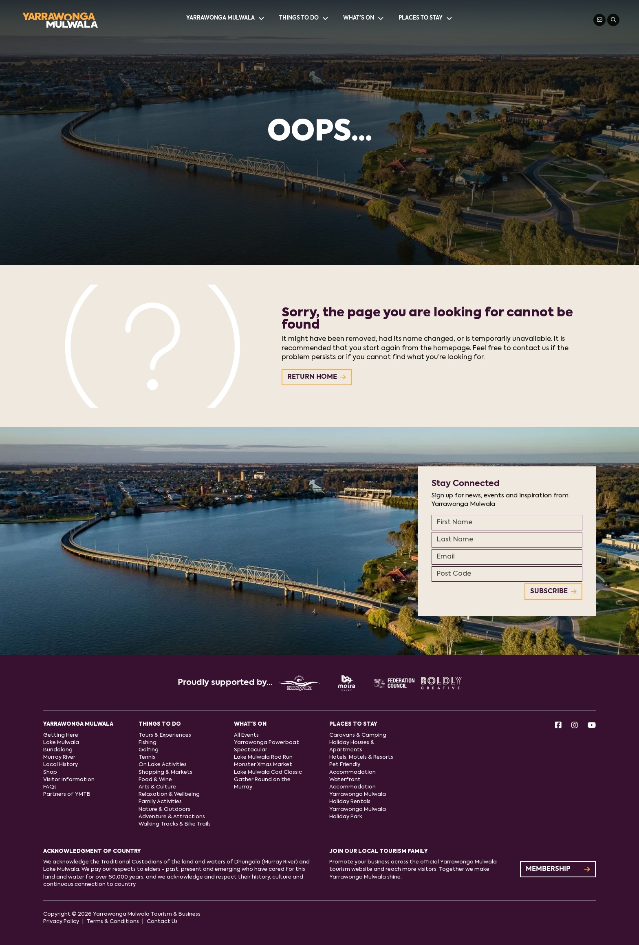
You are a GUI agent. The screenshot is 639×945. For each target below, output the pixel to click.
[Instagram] (574, 726)
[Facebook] (558, 726)
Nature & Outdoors (164, 809)
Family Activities (160, 801)
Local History (60, 764)
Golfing (149, 750)
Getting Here (60, 735)
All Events (246, 735)
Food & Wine (155, 779)
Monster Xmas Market (263, 764)
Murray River (59, 757)
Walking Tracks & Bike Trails (175, 824)
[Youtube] (592, 726)
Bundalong (58, 750)
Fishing (147, 742)
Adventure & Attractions (172, 816)
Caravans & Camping (357, 735)
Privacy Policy (61, 921)
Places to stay (426, 18)
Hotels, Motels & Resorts (361, 757)
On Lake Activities (163, 764)
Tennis (147, 757)
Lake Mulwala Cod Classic (268, 772)
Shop (50, 772)
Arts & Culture (157, 787)
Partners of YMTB (66, 794)
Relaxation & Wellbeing (169, 794)
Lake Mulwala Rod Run (263, 757)
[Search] (613, 20)
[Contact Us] (599, 20)
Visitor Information (69, 779)
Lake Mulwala (61, 742)
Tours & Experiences (165, 735)
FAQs (50, 787)
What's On (364, 18)
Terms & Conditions (113, 921)
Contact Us (162, 921)
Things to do (304, 18)
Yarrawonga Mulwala (225, 18)
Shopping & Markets (165, 772)
